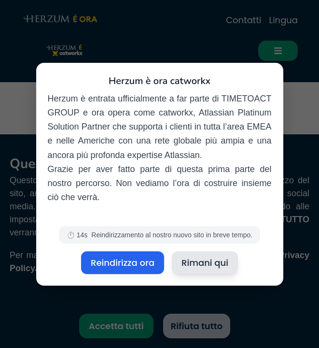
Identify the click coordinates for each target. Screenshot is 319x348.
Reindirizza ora (122, 263)
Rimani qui (204, 263)
